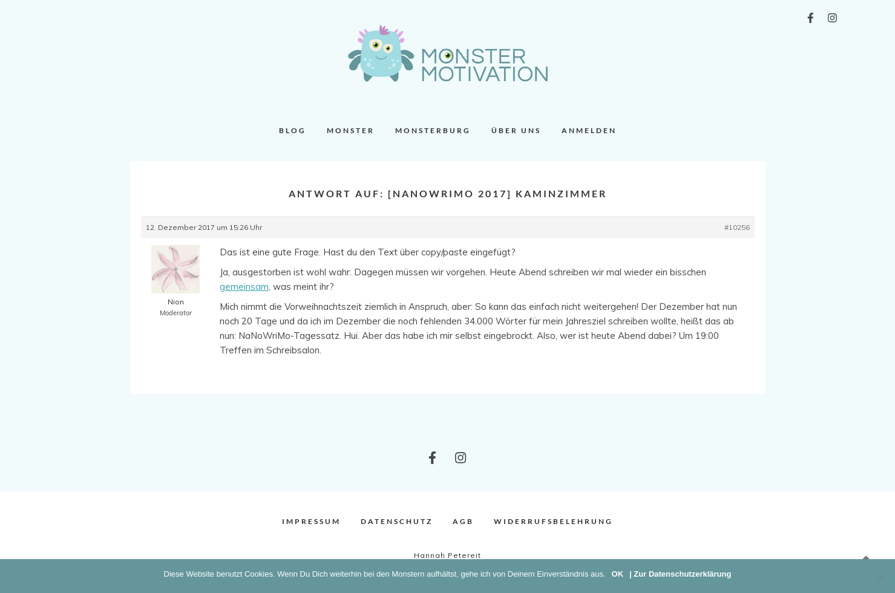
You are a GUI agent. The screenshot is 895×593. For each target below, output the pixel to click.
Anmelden (589, 130)
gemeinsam (244, 286)
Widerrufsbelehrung (553, 521)
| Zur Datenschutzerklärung (680, 573)
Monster (351, 130)
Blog (292, 130)
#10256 (737, 227)
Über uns (516, 130)
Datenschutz (397, 521)
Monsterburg (433, 130)
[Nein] (880, 576)
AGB (463, 521)
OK (618, 573)
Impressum (311, 521)
